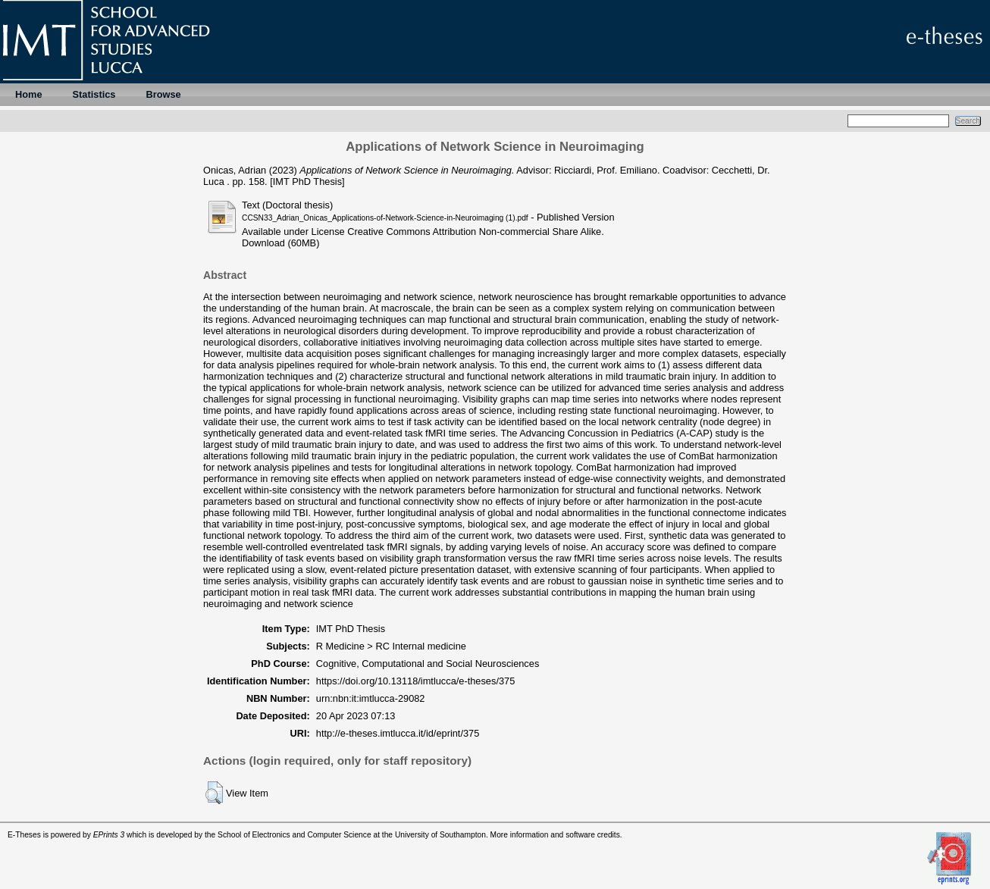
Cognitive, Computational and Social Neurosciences (428, 663)
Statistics (94, 94)
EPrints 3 (109, 835)
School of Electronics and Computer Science (294, 835)
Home (28, 94)
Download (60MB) (280, 243)
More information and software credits (555, 835)
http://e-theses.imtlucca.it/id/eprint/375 (398, 733)
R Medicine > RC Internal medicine (391, 646)
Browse (163, 94)
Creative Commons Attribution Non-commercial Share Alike (474, 231)
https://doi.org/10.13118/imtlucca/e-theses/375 (415, 681)
